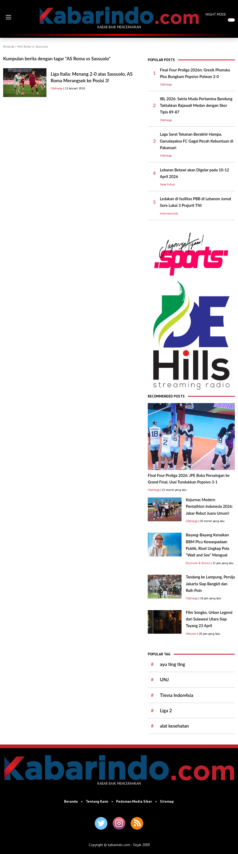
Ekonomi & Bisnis (198, 563)
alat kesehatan (174, 726)
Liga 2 (166, 710)
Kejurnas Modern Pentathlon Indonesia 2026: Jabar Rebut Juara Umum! (209, 506)
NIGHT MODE (216, 14)
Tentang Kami (97, 801)
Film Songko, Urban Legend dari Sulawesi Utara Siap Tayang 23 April (209, 619)
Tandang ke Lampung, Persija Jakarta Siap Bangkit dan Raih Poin (210, 584)
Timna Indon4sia (176, 695)
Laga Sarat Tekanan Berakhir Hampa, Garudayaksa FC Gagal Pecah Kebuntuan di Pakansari (196, 141)
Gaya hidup (167, 184)
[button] (8, 17)
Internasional (169, 213)
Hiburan (191, 634)
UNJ (164, 679)
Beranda (8, 46)
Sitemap (167, 801)
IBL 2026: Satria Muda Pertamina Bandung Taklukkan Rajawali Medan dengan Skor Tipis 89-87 (196, 106)
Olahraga (57, 88)
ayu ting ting (172, 664)
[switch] (231, 20)
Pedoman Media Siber (134, 801)
